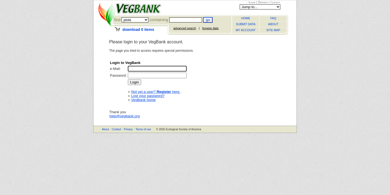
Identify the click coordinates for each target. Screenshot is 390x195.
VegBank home (143, 100)
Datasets (263, 2)
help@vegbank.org (124, 116)
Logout (275, 2)
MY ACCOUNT (245, 30)
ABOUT (273, 24)
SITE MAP (273, 30)
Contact (116, 129)
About (105, 129)
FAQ (273, 18)
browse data (210, 28)
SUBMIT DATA (245, 24)
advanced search (184, 28)
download (138, 29)
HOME (245, 18)
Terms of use (143, 129)
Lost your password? (147, 96)
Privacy (128, 129)
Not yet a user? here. (155, 92)
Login (252, 2)
